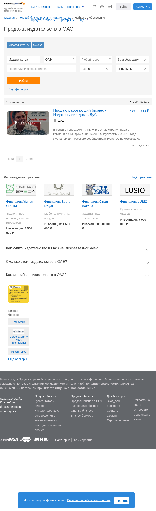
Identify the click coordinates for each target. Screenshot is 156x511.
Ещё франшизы (141, 177)
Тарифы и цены (118, 420)
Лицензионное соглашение (75, 388)
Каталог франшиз (47, 410)
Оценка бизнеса (82, 410)
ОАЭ (48, 59)
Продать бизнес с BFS (86, 401)
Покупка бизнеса (46, 396)
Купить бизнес (40, 6)
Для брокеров (116, 396)
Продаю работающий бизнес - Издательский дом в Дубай (79, 112)
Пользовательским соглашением (40, 383)
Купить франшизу (68, 6)
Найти (23, 80)
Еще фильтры (18, 89)
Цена (86, 68)
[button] (94, 7)
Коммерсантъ (83, 440)
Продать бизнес (41, 20)
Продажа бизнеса (83, 396)
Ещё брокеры (17, 359)
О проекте (141, 409)
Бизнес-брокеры (82, 415)
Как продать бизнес (84, 405)
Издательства (18, 59)
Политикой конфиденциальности (93, 383)
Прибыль (125, 68)
